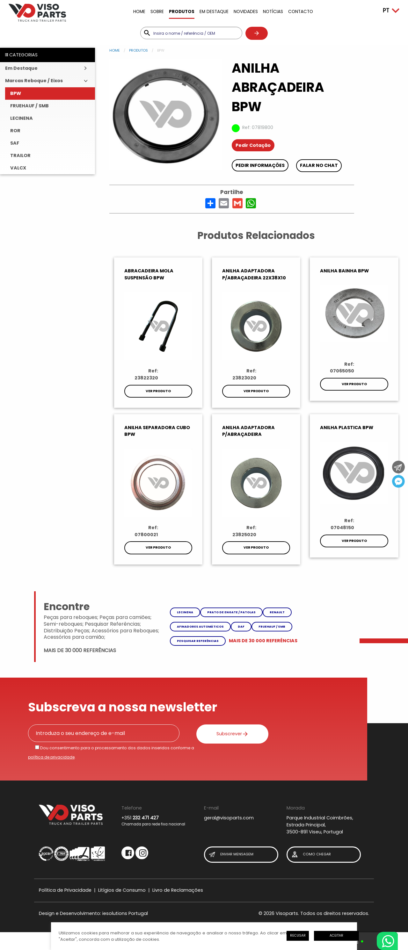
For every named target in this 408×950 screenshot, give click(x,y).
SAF (14, 143)
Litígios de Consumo (122, 890)
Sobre (157, 12)
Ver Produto (158, 391)
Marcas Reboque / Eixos (34, 80)
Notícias (273, 12)
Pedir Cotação (253, 145)
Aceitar (336, 935)
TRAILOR (20, 155)
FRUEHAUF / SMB (29, 106)
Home (139, 12)
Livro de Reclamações (177, 890)
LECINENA (21, 118)
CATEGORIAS (21, 55)
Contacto (300, 12)
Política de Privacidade (65, 890)
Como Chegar (311, 855)
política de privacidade (51, 757)
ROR (15, 130)
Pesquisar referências (198, 641)
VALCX (18, 168)
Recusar (298, 935)
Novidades (246, 12)
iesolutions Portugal (125, 913)
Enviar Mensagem (230, 855)
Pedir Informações (260, 165)
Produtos (181, 12)
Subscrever (228, 733)
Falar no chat (319, 165)
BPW (15, 93)
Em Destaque (214, 12)
